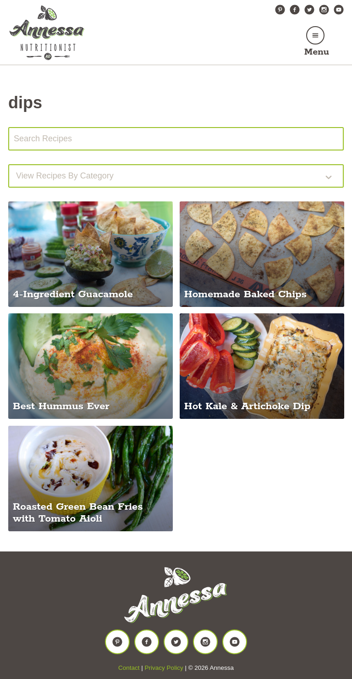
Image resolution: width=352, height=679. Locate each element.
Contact (129, 667)
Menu (316, 52)
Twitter (309, 10)
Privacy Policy (164, 667)
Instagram (324, 10)
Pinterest (280, 10)
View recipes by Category (65, 175)
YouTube (339, 10)
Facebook (295, 10)
